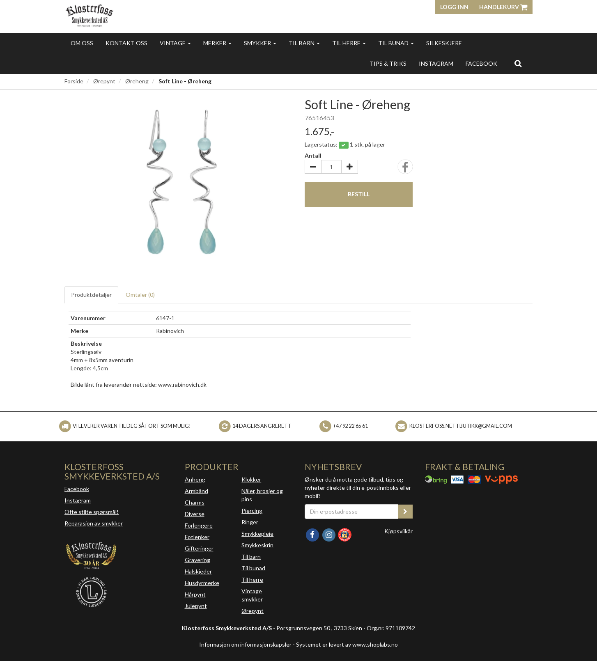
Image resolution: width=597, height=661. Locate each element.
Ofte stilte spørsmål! (91, 511)
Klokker (251, 479)
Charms (194, 502)
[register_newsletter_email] (405, 512)
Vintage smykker (252, 595)
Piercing (251, 510)
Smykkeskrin (257, 545)
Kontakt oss (126, 42)
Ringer (249, 522)
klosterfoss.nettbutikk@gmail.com (460, 426)
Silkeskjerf (444, 42)
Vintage (175, 42)
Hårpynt (195, 594)
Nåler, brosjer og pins (262, 495)
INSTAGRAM (436, 63)
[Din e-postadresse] (351, 511)
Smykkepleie (257, 533)
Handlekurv (503, 6)
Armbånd (196, 490)
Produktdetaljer (91, 294)
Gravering (197, 559)
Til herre (349, 42)
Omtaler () (140, 294)
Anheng (195, 479)
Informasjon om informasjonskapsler (245, 644)
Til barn (304, 42)
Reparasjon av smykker (93, 523)
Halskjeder (198, 571)
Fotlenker (197, 536)
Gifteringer (199, 548)
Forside (73, 81)
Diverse (194, 513)
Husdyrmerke (202, 582)
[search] (518, 63)
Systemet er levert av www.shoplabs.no (347, 644)
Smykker (260, 42)
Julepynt (196, 605)
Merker (217, 42)
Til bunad (396, 42)
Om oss (82, 42)
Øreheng (137, 81)
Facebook (76, 488)
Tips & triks (388, 63)
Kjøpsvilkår (398, 531)
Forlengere (199, 525)
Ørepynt (104, 81)
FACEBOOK (481, 63)
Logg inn (454, 6)
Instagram (77, 500)
